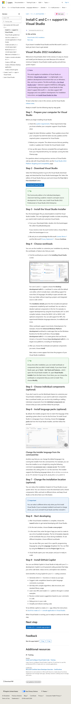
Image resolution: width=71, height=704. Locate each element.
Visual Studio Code (40, 77)
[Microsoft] (3, 2)
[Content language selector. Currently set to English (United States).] (10, 691)
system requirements (43, 124)
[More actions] (67, 13)
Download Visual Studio (35, 185)
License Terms (61, 236)
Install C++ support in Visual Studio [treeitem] (11, 31)
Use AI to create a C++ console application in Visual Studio (46, 610)
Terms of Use (6, 698)
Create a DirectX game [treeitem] (11, 70)
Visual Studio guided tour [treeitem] (12, 35)
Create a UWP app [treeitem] (10, 62)
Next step (30, 40)
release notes (30, 103)
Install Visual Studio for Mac (47, 95)
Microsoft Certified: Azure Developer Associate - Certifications (44, 669)
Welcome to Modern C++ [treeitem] (12, 54)
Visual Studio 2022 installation (36, 37)
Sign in (67, 2)
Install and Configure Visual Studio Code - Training (40, 660)
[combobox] (11, 17)
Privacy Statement (47, 239)
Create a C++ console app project (38, 627)
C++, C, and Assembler (37, 14)
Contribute (33, 696)
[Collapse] (19, 14)
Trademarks (15, 698)
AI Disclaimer (6, 696)
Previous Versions (17, 696)
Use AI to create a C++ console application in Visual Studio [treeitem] (13, 40)
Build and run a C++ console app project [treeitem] (11, 51)
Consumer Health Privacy (53, 696)
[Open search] (62, 2)
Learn (27, 14)
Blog (25, 696)
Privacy (40, 696)
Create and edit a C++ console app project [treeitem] (11, 46)
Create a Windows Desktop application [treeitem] (13, 66)
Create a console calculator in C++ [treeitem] (13, 58)
